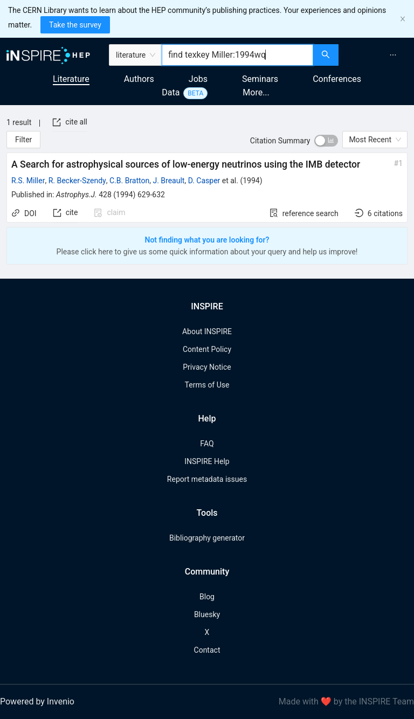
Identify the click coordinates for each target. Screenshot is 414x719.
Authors (139, 79)
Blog (207, 596)
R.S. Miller (28, 180)
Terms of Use (207, 385)
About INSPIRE (207, 331)
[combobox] (237, 55)
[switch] (326, 141)
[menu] (378, 55)
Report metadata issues (207, 479)
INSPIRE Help (206, 461)
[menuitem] (393, 55)
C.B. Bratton (129, 180)
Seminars (260, 79)
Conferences (337, 79)
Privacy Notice (207, 367)
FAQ (206, 443)
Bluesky (207, 614)
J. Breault (168, 180)
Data (171, 92)
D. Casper (204, 180)
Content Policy (207, 349)
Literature (71, 79)
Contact (207, 650)
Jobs (198, 79)
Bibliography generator (207, 538)
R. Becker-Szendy (77, 180)
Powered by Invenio (37, 701)
